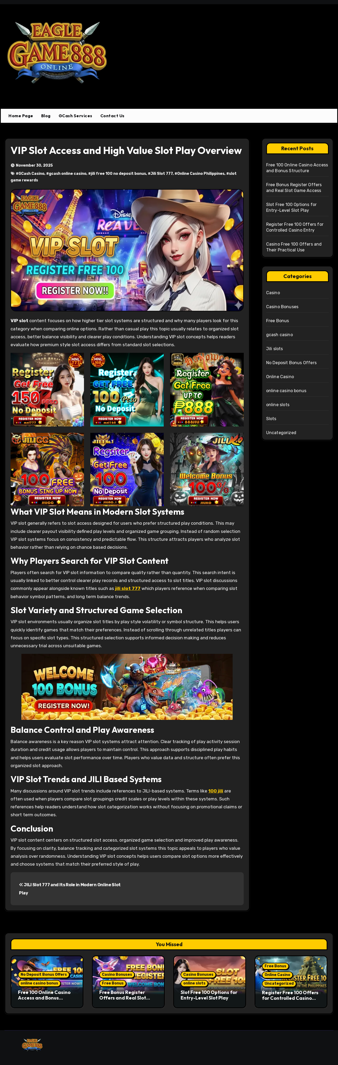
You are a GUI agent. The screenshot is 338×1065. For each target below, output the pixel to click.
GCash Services (75, 115)
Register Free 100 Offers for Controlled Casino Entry (290, 998)
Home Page (20, 115)
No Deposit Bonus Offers (291, 362)
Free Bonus (277, 320)
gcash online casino (67, 173)
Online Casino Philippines (200, 173)
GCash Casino (31, 173)
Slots (271, 418)
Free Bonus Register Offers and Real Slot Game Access (122, 998)
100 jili (215, 791)
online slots (277, 404)
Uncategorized (281, 432)
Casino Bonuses (282, 306)
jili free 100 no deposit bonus (118, 173)
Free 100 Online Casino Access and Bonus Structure (44, 998)
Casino (273, 292)
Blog (46, 115)
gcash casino (279, 334)
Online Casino (280, 376)
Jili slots (274, 348)
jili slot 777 (127, 588)
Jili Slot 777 (162, 173)
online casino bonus (286, 390)
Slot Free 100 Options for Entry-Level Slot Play (209, 995)
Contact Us (112, 115)
